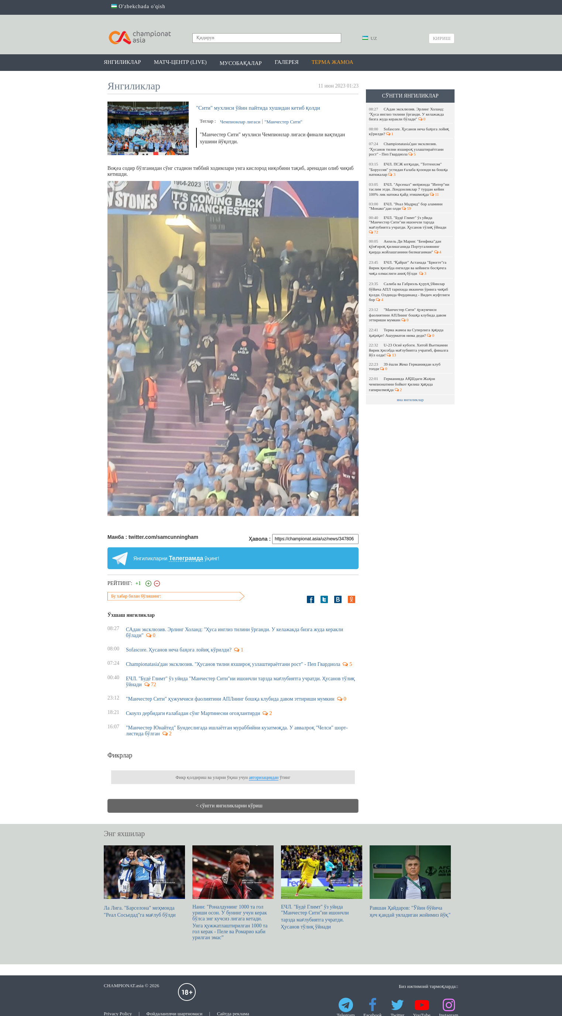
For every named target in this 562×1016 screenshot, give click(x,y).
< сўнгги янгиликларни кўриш (229, 805)
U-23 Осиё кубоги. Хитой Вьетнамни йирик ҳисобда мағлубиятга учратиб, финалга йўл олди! (408, 350)
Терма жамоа (332, 62)
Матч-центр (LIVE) (180, 62)
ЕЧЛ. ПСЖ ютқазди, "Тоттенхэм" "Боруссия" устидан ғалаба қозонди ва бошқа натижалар (408, 169)
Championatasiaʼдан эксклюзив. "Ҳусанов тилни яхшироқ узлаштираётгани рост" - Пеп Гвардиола (406, 148)
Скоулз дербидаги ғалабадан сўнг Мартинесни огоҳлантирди (193, 713)
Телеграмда (186, 558)
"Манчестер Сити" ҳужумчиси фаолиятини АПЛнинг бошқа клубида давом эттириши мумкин (407, 314)
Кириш (441, 38)
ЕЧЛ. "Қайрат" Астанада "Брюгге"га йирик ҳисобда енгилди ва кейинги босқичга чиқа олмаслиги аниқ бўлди (407, 268)
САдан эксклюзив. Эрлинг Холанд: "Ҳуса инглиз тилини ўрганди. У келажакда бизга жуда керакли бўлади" (406, 114)
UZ (369, 38)
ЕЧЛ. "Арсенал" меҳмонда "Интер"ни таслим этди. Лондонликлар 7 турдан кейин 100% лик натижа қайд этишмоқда (409, 189)
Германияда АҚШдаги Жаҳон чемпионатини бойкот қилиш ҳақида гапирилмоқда (402, 384)
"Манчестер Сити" (283, 121)
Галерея (287, 62)
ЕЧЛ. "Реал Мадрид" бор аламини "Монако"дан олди (405, 206)
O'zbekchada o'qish (138, 6)
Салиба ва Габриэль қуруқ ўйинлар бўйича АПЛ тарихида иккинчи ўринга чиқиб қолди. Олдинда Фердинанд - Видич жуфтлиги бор (409, 291)
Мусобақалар (241, 63)
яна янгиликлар (410, 399)
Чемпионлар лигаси (240, 121)
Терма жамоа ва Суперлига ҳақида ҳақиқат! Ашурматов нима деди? (406, 333)
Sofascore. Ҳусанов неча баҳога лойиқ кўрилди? (409, 131)
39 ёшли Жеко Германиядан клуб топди (405, 366)
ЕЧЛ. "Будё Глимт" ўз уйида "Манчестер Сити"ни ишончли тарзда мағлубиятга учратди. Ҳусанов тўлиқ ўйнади (408, 224)
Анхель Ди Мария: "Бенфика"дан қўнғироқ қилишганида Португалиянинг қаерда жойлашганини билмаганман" (405, 246)
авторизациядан (263, 777)
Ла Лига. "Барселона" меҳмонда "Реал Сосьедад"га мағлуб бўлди (144, 881)
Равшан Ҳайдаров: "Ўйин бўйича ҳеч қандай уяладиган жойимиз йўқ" (410, 881)
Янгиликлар (122, 62)
